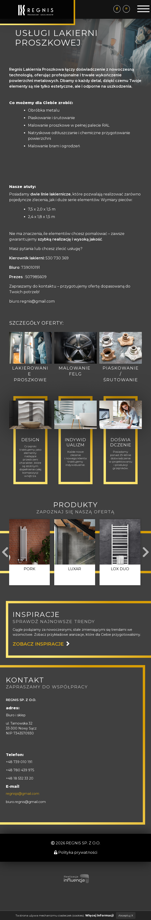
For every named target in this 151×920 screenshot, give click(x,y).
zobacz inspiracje (38, 644)
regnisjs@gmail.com (22, 793)
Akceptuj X (125, 915)
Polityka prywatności (75, 852)
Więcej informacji (99, 915)
